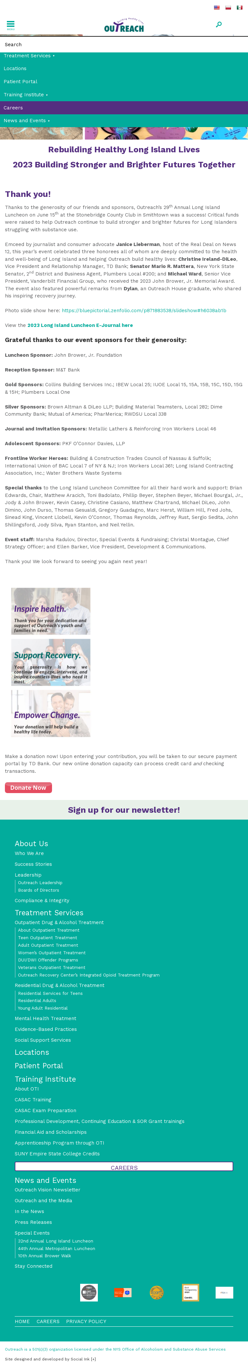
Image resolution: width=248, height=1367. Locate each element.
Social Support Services (43, 1040)
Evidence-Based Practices (46, 1029)
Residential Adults (37, 1000)
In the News (29, 1211)
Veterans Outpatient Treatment (51, 967)
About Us (31, 843)
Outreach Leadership (40, 882)
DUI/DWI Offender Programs (48, 959)
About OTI (27, 1089)
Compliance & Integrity (42, 900)
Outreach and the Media (43, 1201)
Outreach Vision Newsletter (47, 1190)
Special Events (32, 1233)
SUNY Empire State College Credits (57, 1154)
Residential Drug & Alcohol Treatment (59, 985)
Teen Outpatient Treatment (47, 937)
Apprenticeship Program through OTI (59, 1143)
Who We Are (29, 853)
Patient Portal (20, 82)
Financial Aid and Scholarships (51, 1132)
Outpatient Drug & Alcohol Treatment (59, 922)
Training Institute (24, 95)
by (47, 1359)
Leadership (28, 875)
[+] (93, 1359)
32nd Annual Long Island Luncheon (55, 1241)
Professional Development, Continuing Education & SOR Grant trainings (100, 1121)
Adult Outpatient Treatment (48, 945)
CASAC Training (33, 1100)
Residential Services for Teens (50, 993)
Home (22, 1321)
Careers (13, 108)
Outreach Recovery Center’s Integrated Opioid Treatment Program (89, 975)
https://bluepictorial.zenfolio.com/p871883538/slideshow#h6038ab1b (144, 310)
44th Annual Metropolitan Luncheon (56, 1248)
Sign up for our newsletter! (124, 810)
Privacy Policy (86, 1321)
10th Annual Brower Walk (44, 1255)
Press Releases (33, 1222)
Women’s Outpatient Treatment (52, 952)
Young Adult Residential (43, 1008)
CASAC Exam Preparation (45, 1110)
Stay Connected (33, 1266)
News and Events (25, 120)
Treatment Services (27, 56)
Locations (15, 68)
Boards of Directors (38, 890)
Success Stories (33, 864)
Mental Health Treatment (45, 1018)
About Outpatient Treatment (49, 930)
